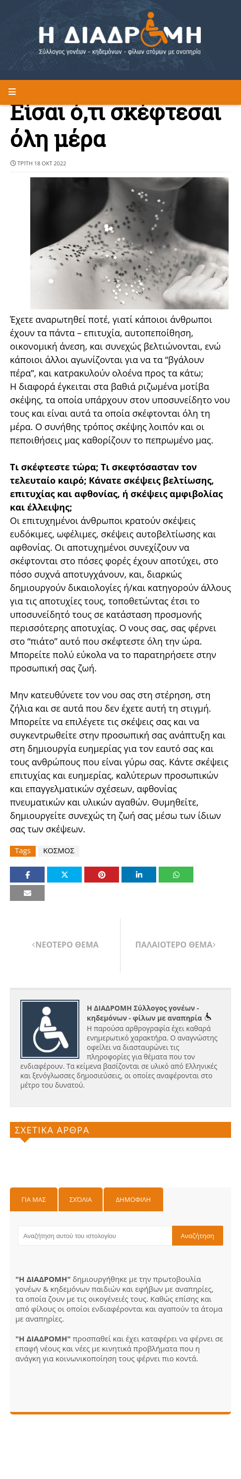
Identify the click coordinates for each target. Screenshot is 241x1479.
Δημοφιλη (133, 1199)
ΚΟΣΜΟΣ (58, 850)
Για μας (33, 1199)
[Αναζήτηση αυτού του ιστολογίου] (95, 1236)
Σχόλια (80, 1199)
